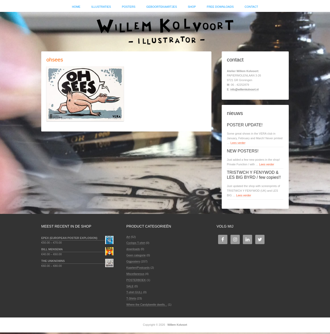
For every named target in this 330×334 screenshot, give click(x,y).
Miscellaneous (135, 275)
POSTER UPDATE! (244, 126)
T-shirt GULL (134, 293)
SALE (130, 287)
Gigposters (133, 263)
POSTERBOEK (136, 281)
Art (128, 238)
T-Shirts (131, 299)
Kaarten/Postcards (138, 269)
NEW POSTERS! (243, 152)
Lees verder (237, 144)
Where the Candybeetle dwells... (146, 306)
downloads (133, 250)
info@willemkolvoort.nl (244, 90)
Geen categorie (136, 256)
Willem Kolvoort (165, 30)
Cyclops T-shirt (135, 244)
